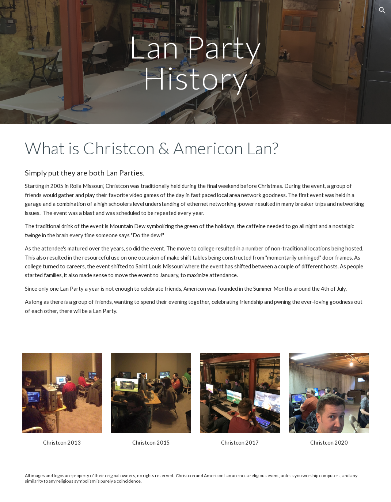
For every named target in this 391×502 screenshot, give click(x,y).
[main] (195, 62)
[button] (382, 10)
